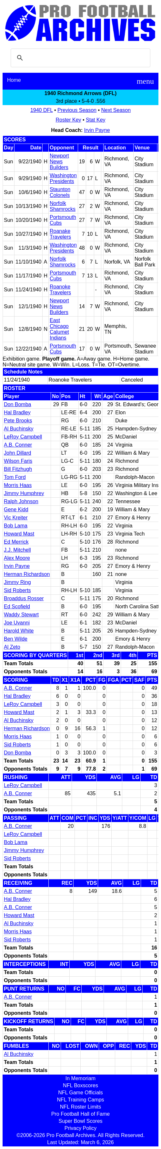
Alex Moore (17, 558)
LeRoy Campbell (23, 436)
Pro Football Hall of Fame (80, 1114)
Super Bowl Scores (80, 1121)
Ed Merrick (16, 542)
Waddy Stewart (21, 614)
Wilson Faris (18, 461)
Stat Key (95, 120)
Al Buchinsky (19, 428)
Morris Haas (18, 485)
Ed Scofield (17, 606)
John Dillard (17, 453)
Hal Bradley (17, 412)
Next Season (116, 110)
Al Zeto (12, 647)
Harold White (19, 631)
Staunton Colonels (60, 192)
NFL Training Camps (80, 1099)
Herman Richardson (27, 574)
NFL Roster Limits (80, 1107)
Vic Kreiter (16, 517)
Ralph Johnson (21, 501)
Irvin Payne (97, 130)
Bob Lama (15, 525)
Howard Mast (19, 534)
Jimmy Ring (17, 582)
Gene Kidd (16, 509)
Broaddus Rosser (24, 598)
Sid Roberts (17, 590)
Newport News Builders (59, 161)
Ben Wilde (15, 639)
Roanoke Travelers (60, 289)
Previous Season (76, 110)
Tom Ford (15, 477)
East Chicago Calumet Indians (59, 329)
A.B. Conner (18, 445)
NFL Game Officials (80, 1092)
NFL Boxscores (80, 1085)
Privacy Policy (81, 1128)
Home (14, 80)
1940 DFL (41, 110)
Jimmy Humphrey (24, 493)
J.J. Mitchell (17, 550)
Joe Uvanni (17, 622)
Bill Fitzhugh (18, 469)
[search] (79, 58)
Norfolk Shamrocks (62, 206)
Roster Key (68, 120)
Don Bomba (17, 404)
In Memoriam (80, 1078)
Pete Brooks (18, 420)
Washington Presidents (63, 178)
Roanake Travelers (60, 234)
